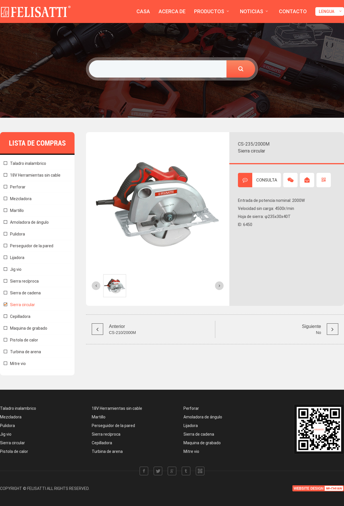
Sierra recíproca (24, 281)
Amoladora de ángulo (29, 222)
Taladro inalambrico (28, 163)
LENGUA (326, 11)
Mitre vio (18, 363)
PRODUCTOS (209, 11)
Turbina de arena (25, 351)
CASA (143, 11)
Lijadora (17, 257)
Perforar (18, 187)
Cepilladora (20, 316)
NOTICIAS (251, 11)
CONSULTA (257, 180)
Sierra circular (22, 304)
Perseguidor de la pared (31, 246)
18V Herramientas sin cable (35, 175)
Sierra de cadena (25, 293)
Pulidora (17, 234)
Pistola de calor (24, 340)
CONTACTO (293, 11)
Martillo (17, 210)
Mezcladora (21, 198)
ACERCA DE (172, 11)
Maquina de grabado (28, 328)
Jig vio (16, 269)
